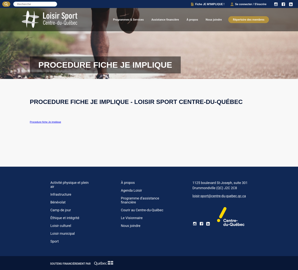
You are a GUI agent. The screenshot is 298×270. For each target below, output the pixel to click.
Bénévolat (58, 202)
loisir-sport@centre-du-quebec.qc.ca (219, 196)
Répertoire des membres (248, 19)
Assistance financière (165, 19)
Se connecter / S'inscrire (247, 4)
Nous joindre (214, 19)
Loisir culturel (60, 226)
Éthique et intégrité (64, 218)
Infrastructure (60, 194)
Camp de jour (60, 210)
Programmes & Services (128, 19)
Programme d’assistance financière (140, 200)
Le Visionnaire (132, 218)
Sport (54, 241)
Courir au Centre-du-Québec (142, 210)
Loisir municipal (62, 233)
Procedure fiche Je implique (45, 122)
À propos (192, 19)
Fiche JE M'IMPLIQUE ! (205, 4)
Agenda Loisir (131, 190)
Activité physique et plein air (69, 185)
